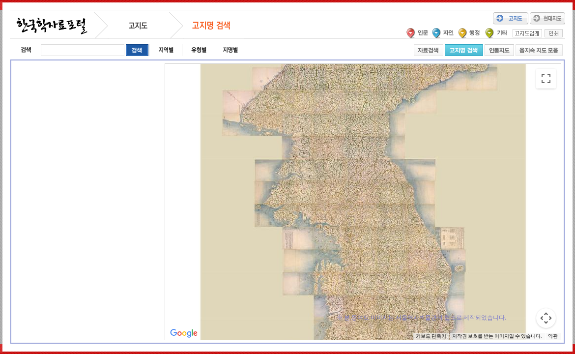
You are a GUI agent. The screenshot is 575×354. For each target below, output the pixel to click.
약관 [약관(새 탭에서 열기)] (553, 336)
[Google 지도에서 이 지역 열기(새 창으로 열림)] (184, 333)
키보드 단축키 (431, 336)
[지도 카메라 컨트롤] (546, 318)
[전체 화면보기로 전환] (546, 78)
